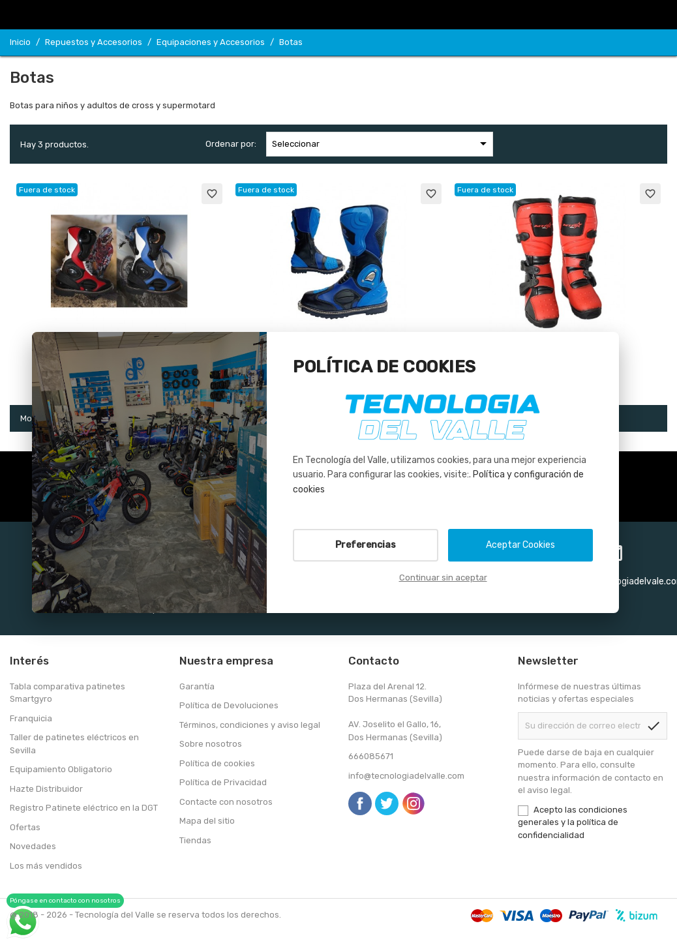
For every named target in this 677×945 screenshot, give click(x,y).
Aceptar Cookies (520, 544)
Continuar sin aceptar (443, 577)
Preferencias (365, 544)
